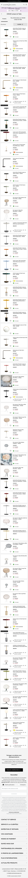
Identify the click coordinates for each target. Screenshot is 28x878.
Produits (4, 18)
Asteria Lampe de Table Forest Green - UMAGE (19, 274)
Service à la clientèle (9, 824)
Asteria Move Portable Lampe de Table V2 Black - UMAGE (19, 173)
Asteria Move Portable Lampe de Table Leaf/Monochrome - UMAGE (19, 671)
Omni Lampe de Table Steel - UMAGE (18, 351)
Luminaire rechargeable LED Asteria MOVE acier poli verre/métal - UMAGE (20, 223)
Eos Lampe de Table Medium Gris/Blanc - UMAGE (18, 443)
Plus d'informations (9, 858)
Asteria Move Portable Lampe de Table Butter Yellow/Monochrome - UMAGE (20, 531)
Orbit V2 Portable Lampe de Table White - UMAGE (19, 325)
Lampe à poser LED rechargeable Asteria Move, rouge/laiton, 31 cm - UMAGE (19, 132)
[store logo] (10, 4)
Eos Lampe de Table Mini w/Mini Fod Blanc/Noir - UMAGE (20, 697)
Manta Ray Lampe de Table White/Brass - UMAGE (18, 430)
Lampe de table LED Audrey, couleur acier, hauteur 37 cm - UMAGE (20, 710)
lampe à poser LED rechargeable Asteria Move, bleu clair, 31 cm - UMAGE (19, 261)
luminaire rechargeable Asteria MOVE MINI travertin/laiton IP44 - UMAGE (19, 607)
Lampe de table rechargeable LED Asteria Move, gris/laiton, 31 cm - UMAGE (19, 107)
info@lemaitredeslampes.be (14, 873)
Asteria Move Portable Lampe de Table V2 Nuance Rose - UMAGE (19, 364)
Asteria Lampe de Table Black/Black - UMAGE (20, 390)
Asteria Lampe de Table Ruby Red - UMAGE (20, 619)
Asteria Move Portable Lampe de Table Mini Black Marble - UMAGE (19, 313)
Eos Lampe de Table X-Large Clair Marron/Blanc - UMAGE (19, 417)
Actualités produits (9, 863)
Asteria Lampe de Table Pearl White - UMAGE (20, 41)
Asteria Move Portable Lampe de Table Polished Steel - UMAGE (19, 236)
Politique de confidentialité (14, 812)
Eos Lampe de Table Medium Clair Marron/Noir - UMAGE (19, 198)
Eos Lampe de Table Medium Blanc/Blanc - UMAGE (18, 377)
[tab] (14, 819)
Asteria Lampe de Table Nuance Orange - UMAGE (19, 94)
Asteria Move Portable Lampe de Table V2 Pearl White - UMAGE (19, 68)
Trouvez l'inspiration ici (13, 770)
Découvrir (17, 8)
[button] (10, 37)
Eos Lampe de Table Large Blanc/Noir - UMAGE (18, 468)
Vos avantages (7, 834)
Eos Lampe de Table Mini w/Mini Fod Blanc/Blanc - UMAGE (20, 518)
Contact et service (8, 819)
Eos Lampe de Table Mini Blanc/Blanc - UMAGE (18, 211)
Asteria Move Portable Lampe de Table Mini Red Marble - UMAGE (19, 493)
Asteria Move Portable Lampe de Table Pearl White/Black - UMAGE (19, 481)
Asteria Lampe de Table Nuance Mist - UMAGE (20, 338)
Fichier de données (19, 48)
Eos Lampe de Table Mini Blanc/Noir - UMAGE (20, 556)
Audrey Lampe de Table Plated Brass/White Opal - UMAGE (19, 145)
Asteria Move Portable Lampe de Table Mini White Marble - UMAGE (19, 288)
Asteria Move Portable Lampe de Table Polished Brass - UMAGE (19, 55)
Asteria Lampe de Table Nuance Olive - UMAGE (19, 185)
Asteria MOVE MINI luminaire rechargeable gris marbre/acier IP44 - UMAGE (20, 633)
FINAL (13, 10)
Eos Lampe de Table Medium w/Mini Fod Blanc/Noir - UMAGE (20, 684)
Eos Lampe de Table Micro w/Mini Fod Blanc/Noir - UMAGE (19, 658)
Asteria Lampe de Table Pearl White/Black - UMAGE (19, 723)
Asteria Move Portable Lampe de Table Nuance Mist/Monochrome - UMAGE (19, 506)
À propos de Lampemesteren (12, 853)
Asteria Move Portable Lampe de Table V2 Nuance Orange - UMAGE (19, 248)
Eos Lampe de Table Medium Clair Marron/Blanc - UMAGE (19, 455)
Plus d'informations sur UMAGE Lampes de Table (18, 18)
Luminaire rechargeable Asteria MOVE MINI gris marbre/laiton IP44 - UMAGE (20, 646)
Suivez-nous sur (7, 844)
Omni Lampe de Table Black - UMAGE (18, 159)
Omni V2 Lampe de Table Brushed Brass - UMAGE (19, 80)
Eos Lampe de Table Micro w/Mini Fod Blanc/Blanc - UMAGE (19, 405)
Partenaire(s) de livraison (11, 848)
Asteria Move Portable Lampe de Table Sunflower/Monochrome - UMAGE (19, 300)
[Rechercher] (24, 4)
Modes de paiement (8, 839)
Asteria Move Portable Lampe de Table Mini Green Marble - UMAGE (19, 120)
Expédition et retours (9, 829)
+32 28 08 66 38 (21, 871)
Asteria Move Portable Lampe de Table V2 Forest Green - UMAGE (19, 29)
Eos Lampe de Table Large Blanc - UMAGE (19, 594)
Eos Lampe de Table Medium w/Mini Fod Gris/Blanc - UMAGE (20, 544)
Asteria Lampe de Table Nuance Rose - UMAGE (19, 738)
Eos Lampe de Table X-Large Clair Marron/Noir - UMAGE (19, 569)
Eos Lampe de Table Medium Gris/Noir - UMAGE (18, 581)
